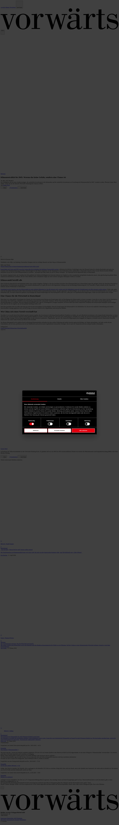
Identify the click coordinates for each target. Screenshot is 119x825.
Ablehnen (36, 430)
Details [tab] (59, 399)
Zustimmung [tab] (35, 399)
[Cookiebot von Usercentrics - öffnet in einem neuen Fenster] (87, 393)
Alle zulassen (83, 430)
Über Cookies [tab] (84, 399)
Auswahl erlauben (59, 430)
